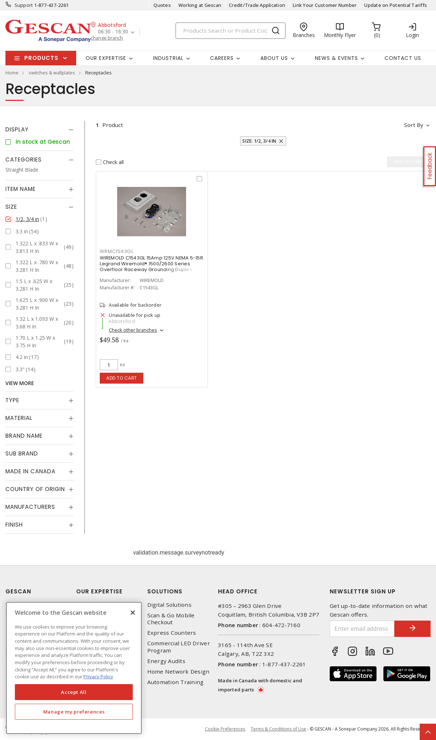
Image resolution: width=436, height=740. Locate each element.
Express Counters (171, 632)
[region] (74, 668)
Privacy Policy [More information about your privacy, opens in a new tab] (98, 676)
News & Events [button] (336, 58)
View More (19, 383)
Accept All (74, 692)
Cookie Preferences (225, 729)
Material (18, 418)
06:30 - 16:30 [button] (113, 32)
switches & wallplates (52, 72)
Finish (14, 524)
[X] (133, 613)
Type (12, 400)
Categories (23, 159)
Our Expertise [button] (106, 58)
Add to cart (121, 378)
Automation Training (175, 682)
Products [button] (41, 58)
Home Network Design (178, 671)
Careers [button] (222, 58)
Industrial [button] (168, 58)
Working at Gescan (199, 5)
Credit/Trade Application (257, 5)
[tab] (39, 129)
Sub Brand (21, 453)
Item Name (20, 189)
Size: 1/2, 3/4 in (259, 141)
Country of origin (35, 489)
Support (24, 5)
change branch (107, 38)
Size (11, 206)
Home (11, 72)
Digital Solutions (169, 604)
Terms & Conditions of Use (278, 729)
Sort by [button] (413, 124)
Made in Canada (30, 471)
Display (17, 129)
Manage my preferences (74, 711)
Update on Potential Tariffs (395, 5)
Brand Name (23, 435)
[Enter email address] (362, 629)
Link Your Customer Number (325, 5)
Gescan (18, 591)
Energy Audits (166, 661)
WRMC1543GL (116, 251)
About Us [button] (274, 58)
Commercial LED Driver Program (178, 647)
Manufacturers (30, 507)
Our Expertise (99, 591)
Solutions (164, 591)
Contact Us (402, 58)
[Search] (230, 31)
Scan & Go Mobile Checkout (171, 619)
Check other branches (133, 330)
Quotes (162, 5)
